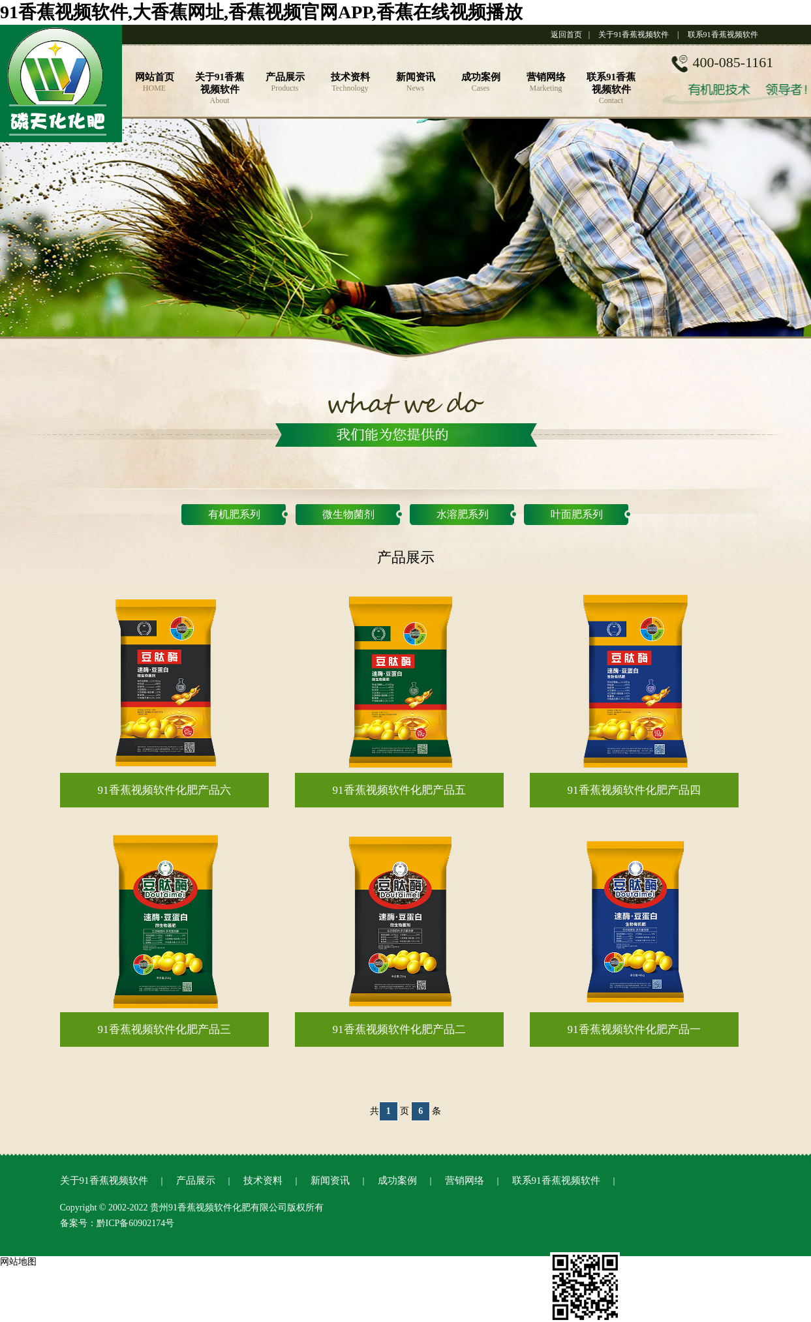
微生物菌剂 (348, 514)
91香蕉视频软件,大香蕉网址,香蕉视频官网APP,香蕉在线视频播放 (261, 12)
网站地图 (18, 1262)
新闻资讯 (330, 1180)
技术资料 (263, 1180)
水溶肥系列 (462, 514)
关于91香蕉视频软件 (633, 34)
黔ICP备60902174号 (136, 1223)
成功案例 (397, 1180)
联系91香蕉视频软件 (723, 34)
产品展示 (195, 1180)
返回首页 (566, 34)
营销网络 (464, 1180)
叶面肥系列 (577, 514)
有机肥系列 (234, 514)
